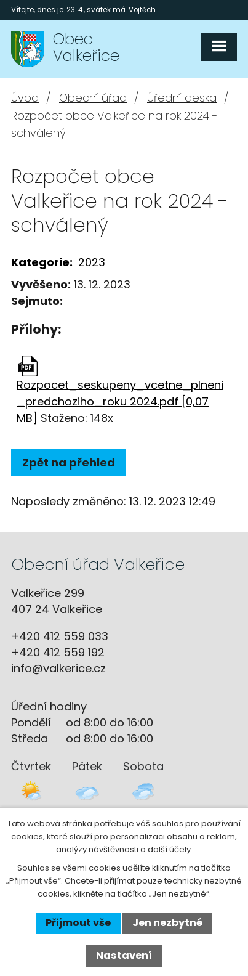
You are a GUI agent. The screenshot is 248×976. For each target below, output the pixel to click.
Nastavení (124, 955)
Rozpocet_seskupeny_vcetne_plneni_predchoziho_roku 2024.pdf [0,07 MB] (120, 401)
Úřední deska (182, 97)
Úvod (25, 97)
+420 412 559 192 (58, 652)
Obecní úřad (93, 97)
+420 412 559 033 (59, 636)
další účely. (170, 849)
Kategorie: (42, 262)
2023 (91, 262)
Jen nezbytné (167, 923)
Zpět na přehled (68, 462)
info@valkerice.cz (58, 668)
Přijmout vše (78, 923)
